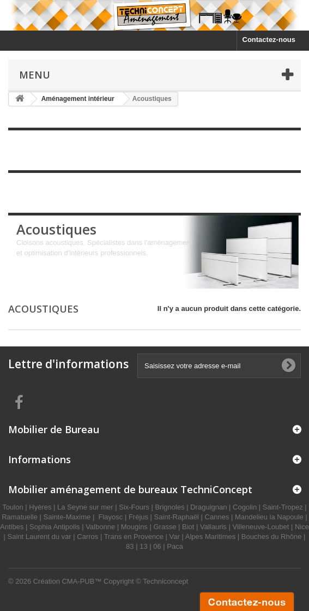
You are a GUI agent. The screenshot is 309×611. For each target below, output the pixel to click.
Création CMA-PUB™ (67, 581)
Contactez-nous (269, 39)
